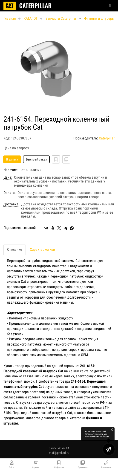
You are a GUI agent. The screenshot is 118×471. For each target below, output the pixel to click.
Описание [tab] (14, 249)
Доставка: (11, 204)
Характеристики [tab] (42, 249)
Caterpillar (107, 138)
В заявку (12, 159)
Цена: (7, 177)
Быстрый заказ (36, 159)
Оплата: (9, 193)
